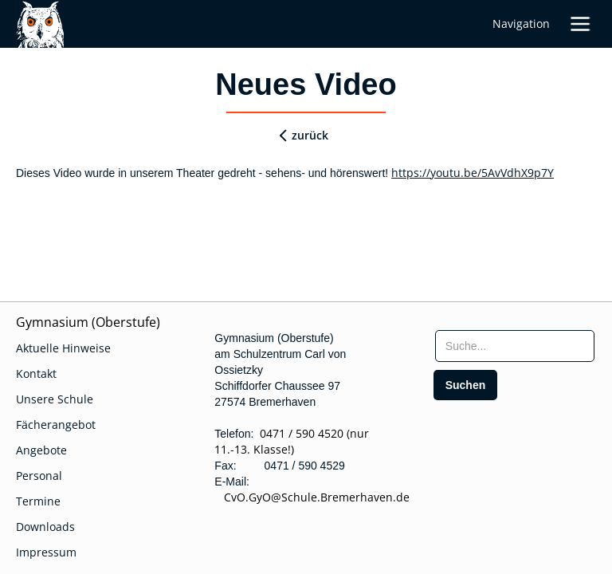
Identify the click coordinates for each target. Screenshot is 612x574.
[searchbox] (514, 346)
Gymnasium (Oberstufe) (88, 322)
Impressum (46, 552)
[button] (580, 24)
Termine (38, 501)
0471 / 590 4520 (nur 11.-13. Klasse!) (291, 441)
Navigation (521, 23)
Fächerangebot (56, 424)
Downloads (45, 526)
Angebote (41, 450)
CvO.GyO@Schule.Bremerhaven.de (312, 497)
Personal (39, 475)
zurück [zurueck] (310, 135)
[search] (466, 385)
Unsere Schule (54, 399)
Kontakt (36, 373)
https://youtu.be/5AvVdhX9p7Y (472, 172)
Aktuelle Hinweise (63, 348)
